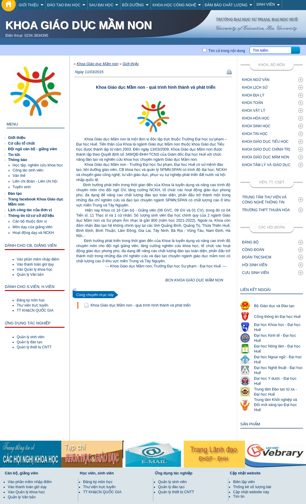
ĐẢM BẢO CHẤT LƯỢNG (229, 5)
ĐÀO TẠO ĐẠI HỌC (66, 5)
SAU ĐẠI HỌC (103, 5)
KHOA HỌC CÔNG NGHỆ (176, 5)
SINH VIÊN (268, 4)
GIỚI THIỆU (31, 5)
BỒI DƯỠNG (135, 5)
